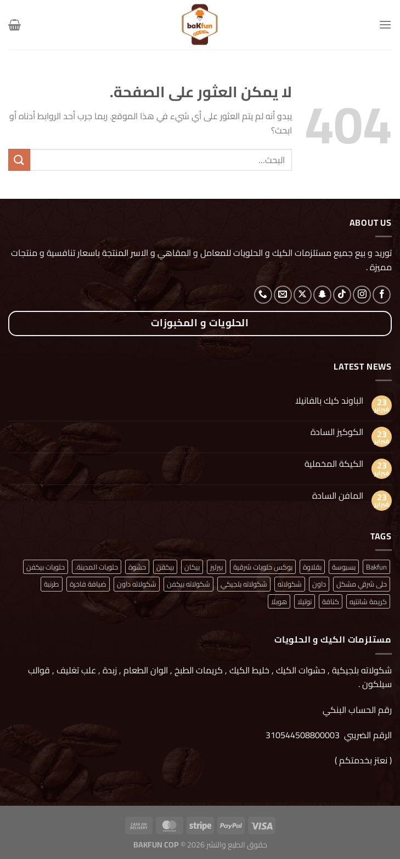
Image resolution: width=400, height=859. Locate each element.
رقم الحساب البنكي (356, 709)
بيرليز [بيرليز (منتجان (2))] (216, 566)
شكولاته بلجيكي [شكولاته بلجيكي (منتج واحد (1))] (244, 583)
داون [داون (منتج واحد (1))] (319, 583)
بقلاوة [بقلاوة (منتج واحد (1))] (312, 566)
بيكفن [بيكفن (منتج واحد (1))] (165, 566)
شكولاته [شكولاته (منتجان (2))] (290, 583)
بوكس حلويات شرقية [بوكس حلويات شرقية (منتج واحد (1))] (262, 566)
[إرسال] (19, 159)
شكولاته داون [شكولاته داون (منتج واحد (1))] (136, 583)
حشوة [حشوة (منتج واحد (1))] (137, 566)
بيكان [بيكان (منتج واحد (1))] (192, 566)
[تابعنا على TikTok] (342, 295)
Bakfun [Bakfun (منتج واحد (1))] (376, 566)
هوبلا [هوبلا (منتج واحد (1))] (279, 601)
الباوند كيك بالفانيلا (329, 400)
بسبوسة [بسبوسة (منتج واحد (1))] (344, 566)
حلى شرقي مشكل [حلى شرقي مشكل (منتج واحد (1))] (361, 583)
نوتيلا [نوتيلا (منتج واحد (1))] (304, 601)
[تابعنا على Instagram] (362, 295)
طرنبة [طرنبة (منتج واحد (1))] (51, 583)
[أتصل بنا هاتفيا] (263, 295)
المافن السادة (337, 495)
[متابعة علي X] (303, 295)
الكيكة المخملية (334, 464)
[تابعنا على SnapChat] (322, 295)
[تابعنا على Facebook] (382, 295)
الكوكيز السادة (337, 432)
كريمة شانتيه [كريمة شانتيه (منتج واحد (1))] (368, 601)
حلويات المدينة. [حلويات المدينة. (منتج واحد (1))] (96, 566)
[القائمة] (385, 24)
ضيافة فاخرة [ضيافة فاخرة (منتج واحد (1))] (88, 583)
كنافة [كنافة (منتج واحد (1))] (330, 601)
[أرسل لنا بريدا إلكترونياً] (283, 295)
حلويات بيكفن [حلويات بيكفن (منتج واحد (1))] (45, 566)
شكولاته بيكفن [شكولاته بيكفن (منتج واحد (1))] (188, 583)
